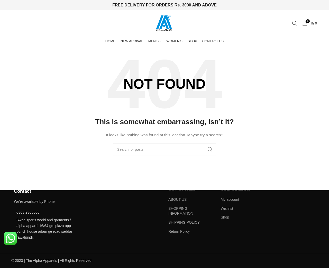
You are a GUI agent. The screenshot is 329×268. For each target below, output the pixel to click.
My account (230, 199)
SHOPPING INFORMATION (180, 211)
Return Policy (179, 231)
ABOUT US (177, 199)
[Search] (294, 23)
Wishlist (227, 208)
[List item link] (47, 212)
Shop (225, 217)
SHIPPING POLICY (184, 222)
